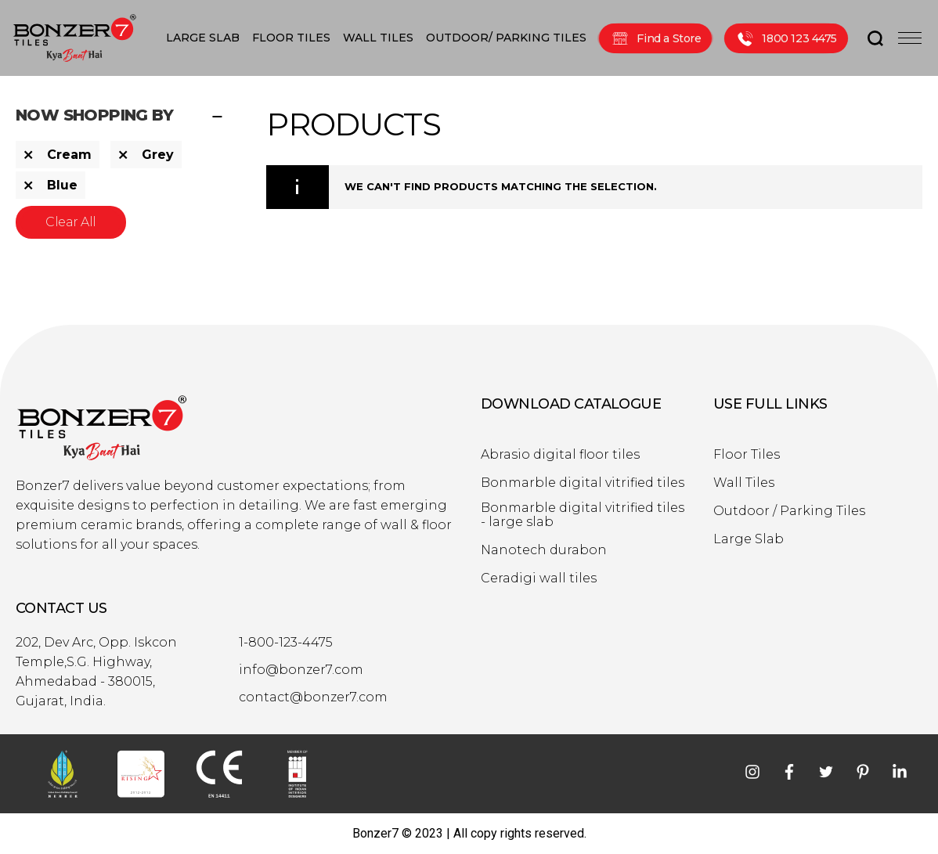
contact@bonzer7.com (313, 697)
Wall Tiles (743, 483)
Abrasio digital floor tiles (560, 455)
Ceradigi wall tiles (539, 578)
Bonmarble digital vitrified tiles (582, 483)
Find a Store (655, 38)
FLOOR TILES (291, 38)
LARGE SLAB (203, 38)
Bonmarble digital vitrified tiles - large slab (582, 515)
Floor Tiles (746, 455)
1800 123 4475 (786, 38)
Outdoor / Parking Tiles (789, 511)
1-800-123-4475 (286, 643)
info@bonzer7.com (301, 670)
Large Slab (748, 539)
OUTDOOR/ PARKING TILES (506, 38)
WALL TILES (378, 38)
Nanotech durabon (544, 550)
